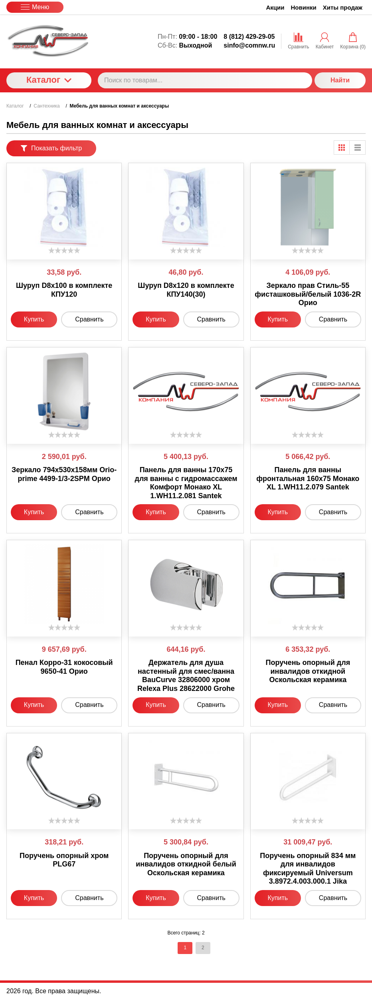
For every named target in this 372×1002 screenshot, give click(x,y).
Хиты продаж (342, 7)
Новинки (304, 7)
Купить (34, 319)
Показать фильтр (51, 148)
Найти (340, 80)
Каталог (48, 80)
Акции (275, 7)
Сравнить (89, 319)
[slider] (64, 250)
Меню (35, 7)
